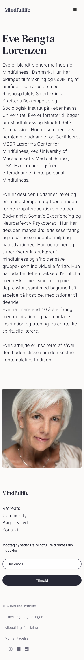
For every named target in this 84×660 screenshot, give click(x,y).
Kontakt (10, 530)
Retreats (11, 508)
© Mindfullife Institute (19, 606)
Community (14, 515)
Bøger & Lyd (15, 522)
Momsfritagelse (17, 638)
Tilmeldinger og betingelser (26, 617)
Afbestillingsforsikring (21, 627)
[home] (16, 9)
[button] (75, 9)
